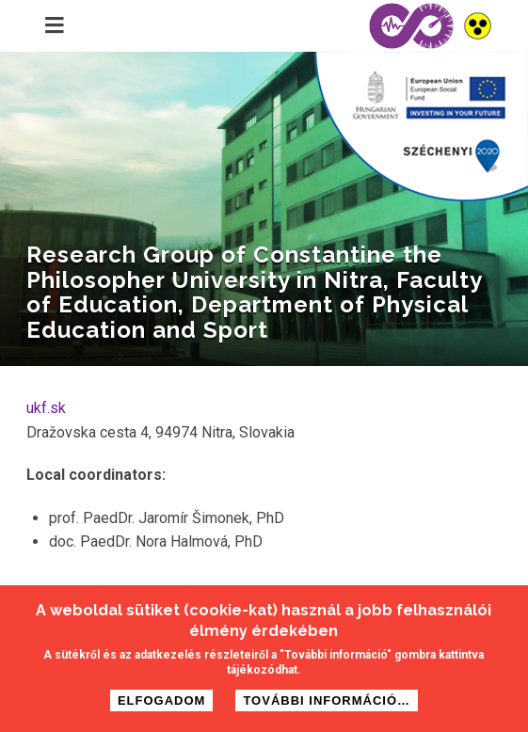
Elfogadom (162, 704)
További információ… (326, 704)
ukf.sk (46, 408)
